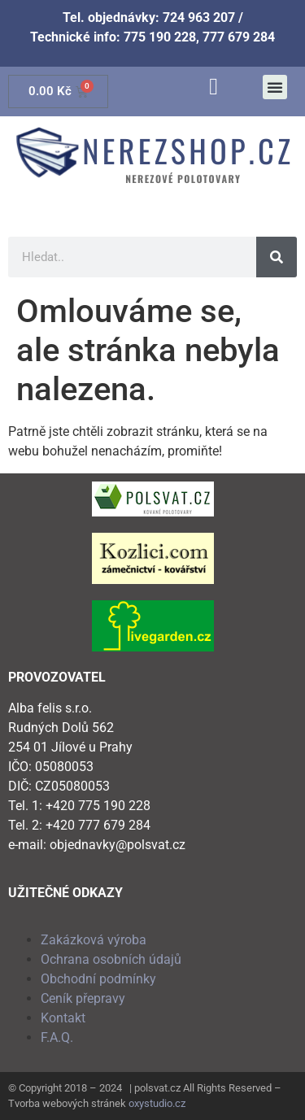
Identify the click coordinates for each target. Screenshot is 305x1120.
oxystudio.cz (157, 1103)
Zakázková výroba (93, 940)
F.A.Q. (57, 1037)
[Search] (276, 257)
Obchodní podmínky (98, 979)
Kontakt (63, 1018)
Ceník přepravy (83, 998)
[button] (275, 87)
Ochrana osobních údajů (111, 959)
